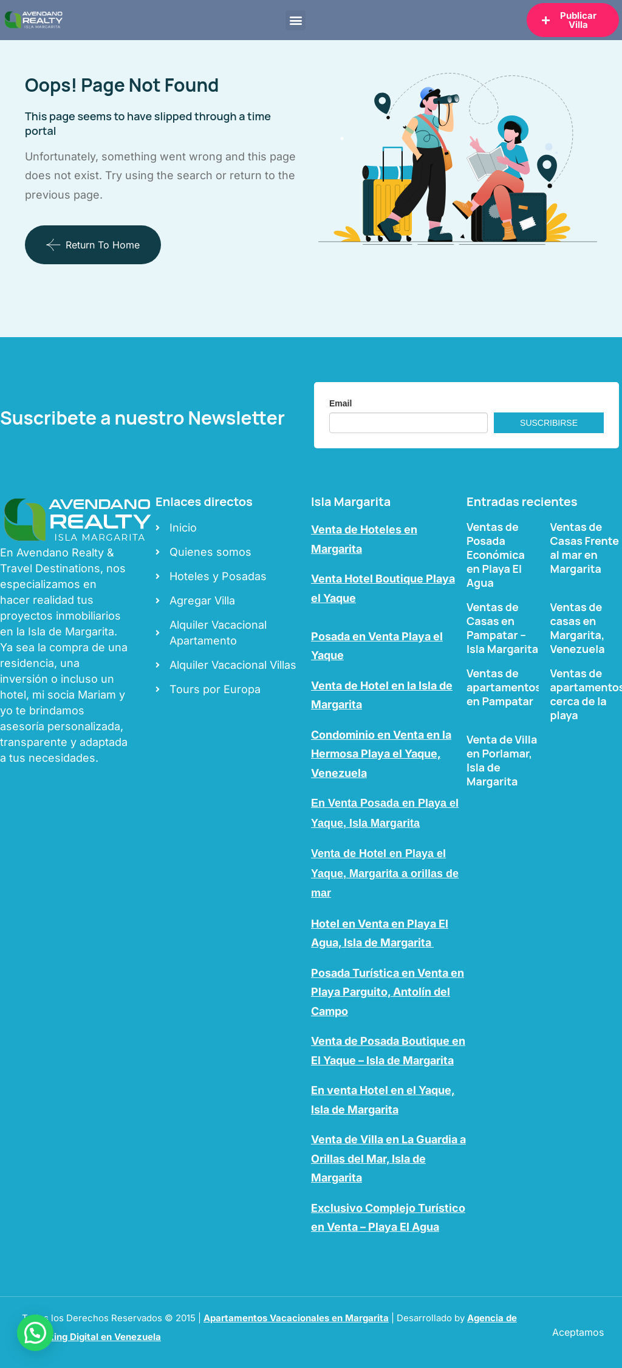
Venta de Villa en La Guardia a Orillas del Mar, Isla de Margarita (388, 1158)
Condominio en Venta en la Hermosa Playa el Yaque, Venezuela (381, 753)
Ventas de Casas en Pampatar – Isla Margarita (502, 628)
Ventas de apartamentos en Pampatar (503, 687)
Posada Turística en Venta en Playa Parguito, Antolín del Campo (387, 991)
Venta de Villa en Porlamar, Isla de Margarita (501, 760)
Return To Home (93, 245)
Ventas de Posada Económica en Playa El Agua (495, 554)
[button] (295, 20)
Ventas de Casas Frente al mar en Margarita (585, 547)
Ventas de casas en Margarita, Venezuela (577, 628)
